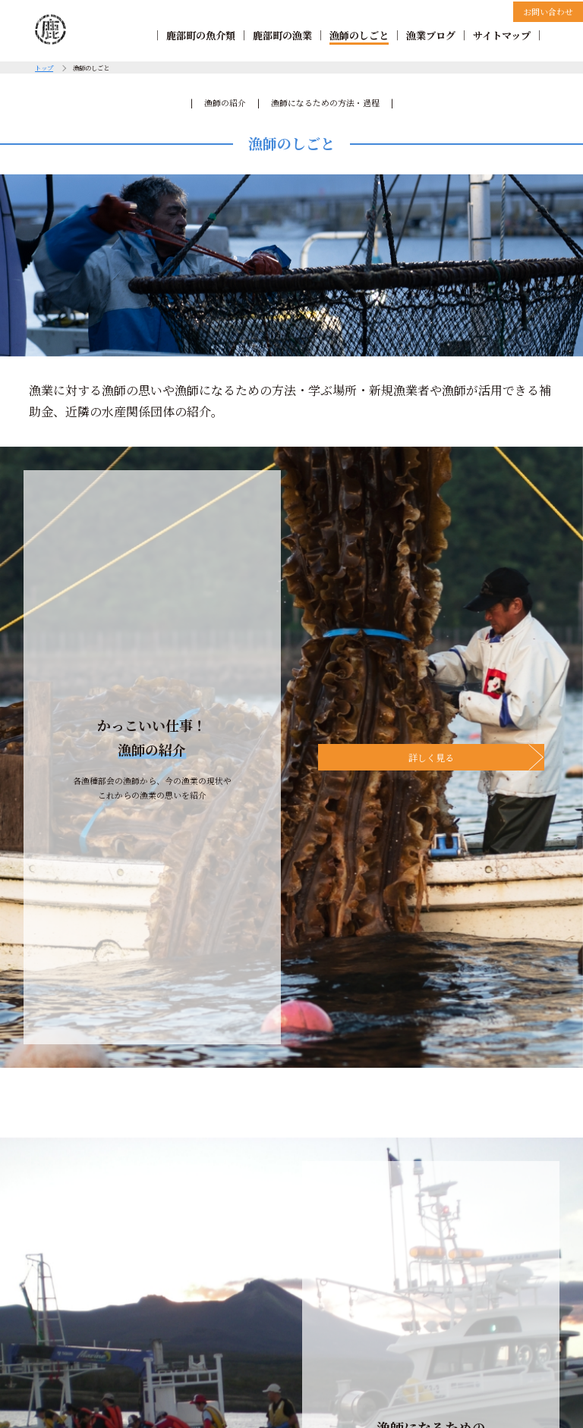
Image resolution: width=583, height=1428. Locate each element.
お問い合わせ (548, 11)
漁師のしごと (359, 35)
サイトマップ (502, 35)
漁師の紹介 (225, 102)
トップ (44, 67)
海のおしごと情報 (456, 1015)
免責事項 (366, 1258)
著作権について (138, 1258)
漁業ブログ (430, 35)
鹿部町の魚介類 (200, 35)
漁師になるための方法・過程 (325, 102)
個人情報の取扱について (293, 1258)
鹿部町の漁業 (282, 35)
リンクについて (207, 1258)
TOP (78, 1108)
